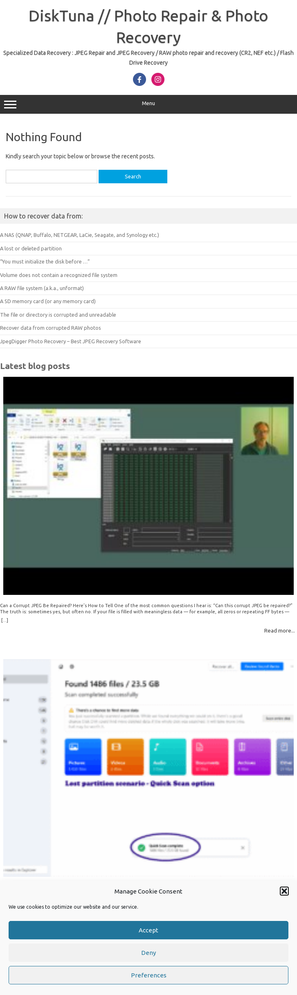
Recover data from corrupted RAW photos (50, 328)
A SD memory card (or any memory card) (48, 301)
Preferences (148, 975)
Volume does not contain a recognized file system (58, 275)
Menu (148, 104)
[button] (284, 891)
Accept (148, 930)
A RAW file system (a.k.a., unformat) (42, 288)
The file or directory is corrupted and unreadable (58, 314)
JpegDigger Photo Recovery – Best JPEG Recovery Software (70, 341)
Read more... (279, 630)
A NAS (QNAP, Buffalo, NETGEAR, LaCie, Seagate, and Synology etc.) (79, 235)
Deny (148, 952)
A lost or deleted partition (31, 248)
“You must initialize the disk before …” (45, 261)
